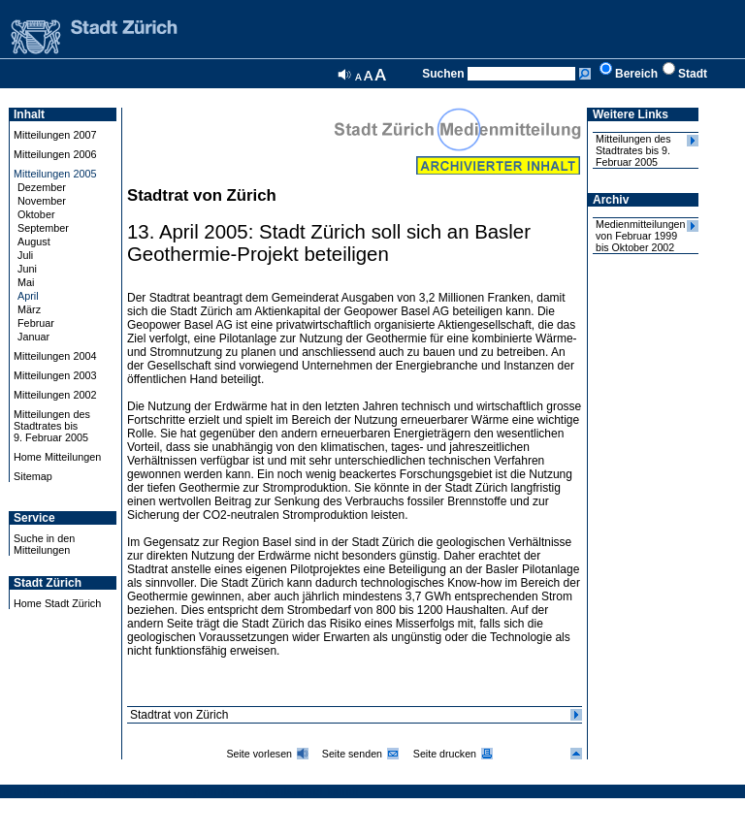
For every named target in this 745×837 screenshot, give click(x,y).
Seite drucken (444, 753)
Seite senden (352, 753)
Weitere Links (630, 114)
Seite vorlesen (259, 753)
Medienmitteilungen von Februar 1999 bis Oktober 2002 (640, 235)
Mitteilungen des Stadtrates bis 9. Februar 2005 (633, 150)
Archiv (611, 200)
